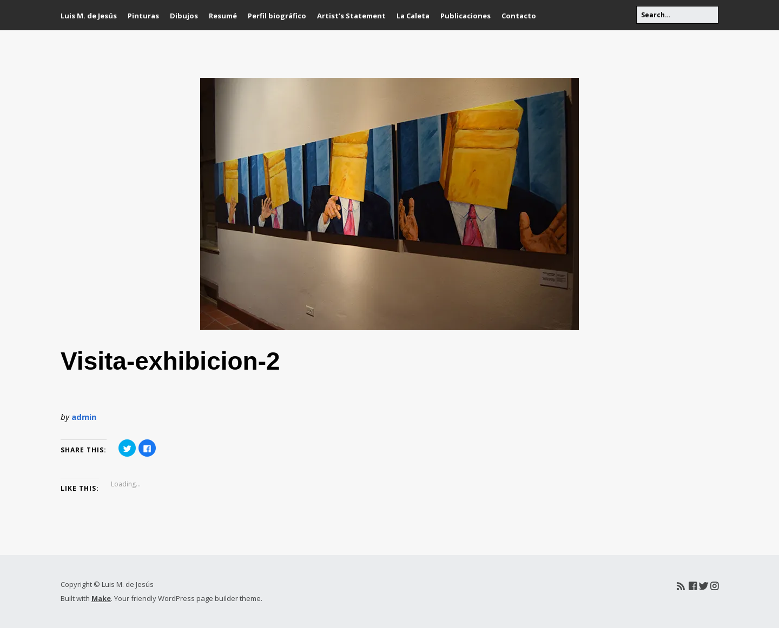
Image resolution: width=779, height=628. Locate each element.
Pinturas (143, 16)
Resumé (223, 16)
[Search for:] (677, 15)
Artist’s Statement (351, 16)
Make (101, 598)
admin (83, 416)
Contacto (518, 16)
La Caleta (413, 16)
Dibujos (184, 16)
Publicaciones (465, 16)
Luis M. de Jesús (89, 16)
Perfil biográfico (277, 16)
